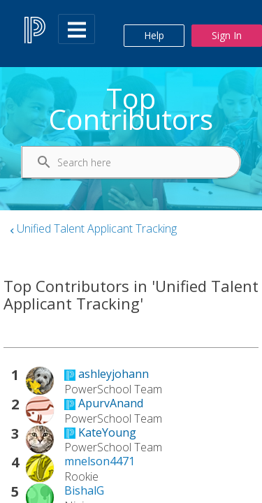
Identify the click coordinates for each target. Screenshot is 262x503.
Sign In (227, 35)
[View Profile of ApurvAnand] (110, 403)
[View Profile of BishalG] (84, 490)
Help (154, 35)
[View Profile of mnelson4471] (99, 461)
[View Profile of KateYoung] (107, 432)
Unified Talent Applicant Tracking (97, 228)
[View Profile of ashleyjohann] (113, 373)
